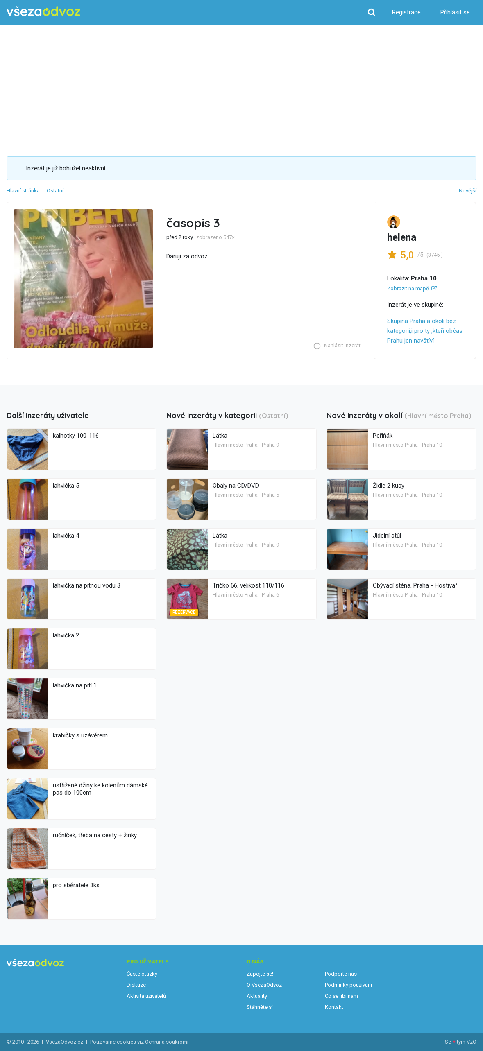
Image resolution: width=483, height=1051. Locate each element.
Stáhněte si (260, 1007)
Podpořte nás (341, 974)
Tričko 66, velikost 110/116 (248, 585)
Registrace (406, 12)
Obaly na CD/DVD (236, 485)
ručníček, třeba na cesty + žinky (95, 835)
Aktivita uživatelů (146, 996)
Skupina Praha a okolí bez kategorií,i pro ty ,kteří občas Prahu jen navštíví (425, 330)
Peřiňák (382, 435)
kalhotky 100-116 (76, 435)
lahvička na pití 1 (75, 685)
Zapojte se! (260, 974)
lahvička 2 (66, 635)
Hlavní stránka (23, 191)
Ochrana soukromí (166, 1042)
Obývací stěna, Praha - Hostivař (415, 585)
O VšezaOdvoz (264, 985)
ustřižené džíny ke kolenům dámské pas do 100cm (100, 789)
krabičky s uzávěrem (80, 735)
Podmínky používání (348, 985)
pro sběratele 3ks (76, 885)
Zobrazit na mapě (408, 288)
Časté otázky (142, 974)
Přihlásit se (455, 12)
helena (401, 237)
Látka (220, 435)
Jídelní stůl (387, 535)
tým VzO (466, 1042)
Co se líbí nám (341, 996)
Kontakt (334, 1007)
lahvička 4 (66, 535)
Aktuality (257, 996)
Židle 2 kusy (388, 485)
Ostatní (55, 191)
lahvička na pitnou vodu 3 (86, 585)
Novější (467, 191)
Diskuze (136, 985)
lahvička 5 (66, 485)
